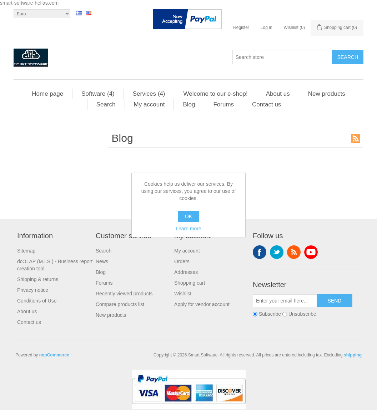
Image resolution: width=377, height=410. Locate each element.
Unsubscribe (302, 314)
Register (241, 27)
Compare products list (120, 304)
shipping (353, 355)
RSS (355, 138)
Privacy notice (32, 290)
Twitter (276, 252)
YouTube (311, 252)
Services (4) (149, 93)
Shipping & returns (37, 279)
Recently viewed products (124, 293)
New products (326, 93)
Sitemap (26, 251)
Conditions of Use (37, 301)
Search (106, 104)
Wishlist (182, 293)
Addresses (186, 272)
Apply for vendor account (202, 304)
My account (149, 104)
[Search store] (282, 57)
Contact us (266, 104)
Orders (182, 261)
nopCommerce (54, 355)
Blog (189, 104)
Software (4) (98, 93)
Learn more (188, 228)
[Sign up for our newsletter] (285, 300)
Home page (47, 93)
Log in (266, 27)
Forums (223, 104)
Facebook (259, 252)
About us (278, 93)
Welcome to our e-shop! (215, 93)
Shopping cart (189, 283)
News (102, 261)
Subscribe (270, 314)
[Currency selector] (42, 13)
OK (188, 216)
